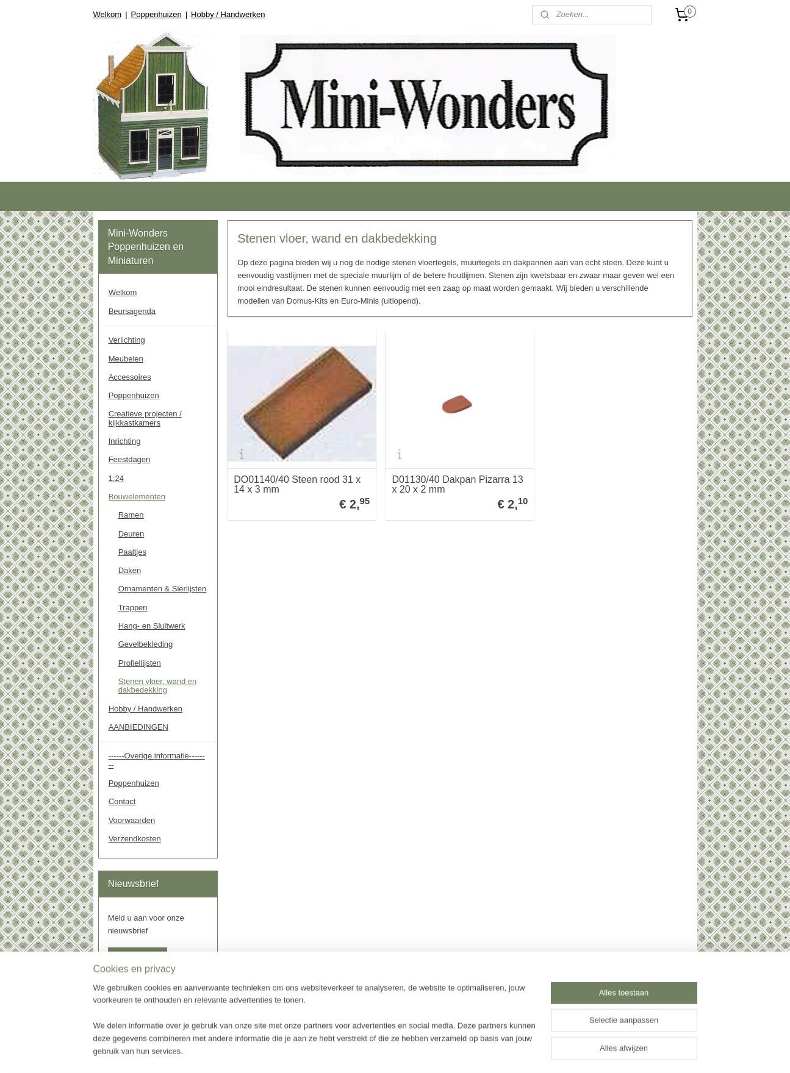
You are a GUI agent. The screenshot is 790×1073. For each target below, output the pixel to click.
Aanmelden (138, 956)
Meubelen (126, 358)
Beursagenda (132, 311)
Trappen (133, 607)
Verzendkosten (135, 838)
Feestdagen (130, 459)
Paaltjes (132, 552)
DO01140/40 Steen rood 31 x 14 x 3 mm (297, 484)
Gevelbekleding (145, 644)
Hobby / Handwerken (228, 14)
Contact (122, 801)
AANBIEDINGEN (138, 727)
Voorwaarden (132, 820)
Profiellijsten (139, 663)
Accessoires (130, 377)
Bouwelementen (137, 496)
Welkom (107, 14)
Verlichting (127, 339)
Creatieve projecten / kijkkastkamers (145, 418)
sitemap (401, 1050)
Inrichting (125, 441)
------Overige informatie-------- (157, 760)
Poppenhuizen (156, 14)
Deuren (131, 533)
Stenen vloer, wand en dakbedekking (157, 685)
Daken (130, 570)
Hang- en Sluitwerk (151, 625)
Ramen (131, 514)
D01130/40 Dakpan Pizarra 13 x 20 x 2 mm (457, 484)
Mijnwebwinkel (557, 1050)
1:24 (116, 478)
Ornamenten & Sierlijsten (162, 588)
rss (423, 1050)
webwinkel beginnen (463, 1050)
